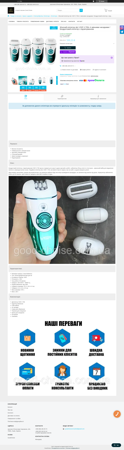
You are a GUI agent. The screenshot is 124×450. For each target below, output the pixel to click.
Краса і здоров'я (27, 16)
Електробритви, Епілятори (42, 16)
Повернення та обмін (14, 418)
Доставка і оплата (52, 21)
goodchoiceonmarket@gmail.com (74, 429)
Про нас (63, 21)
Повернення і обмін (37, 21)
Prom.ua (71, 446)
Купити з (69, 52)
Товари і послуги (22, 21)
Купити (69, 48)
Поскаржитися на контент (58, 448)
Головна (12, 21)
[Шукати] (81, 10)
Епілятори (54, 16)
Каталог (10, 407)
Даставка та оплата (13, 415)
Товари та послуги (15, 16)
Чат (116, 445)
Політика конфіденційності (16, 421)
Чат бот (79, 21)
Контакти (71, 21)
